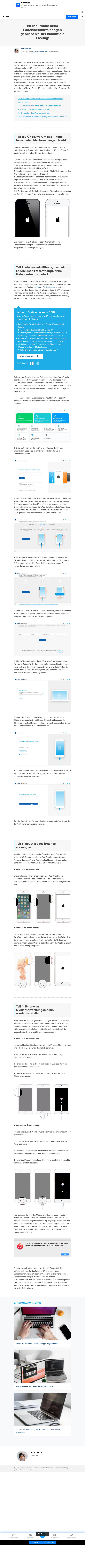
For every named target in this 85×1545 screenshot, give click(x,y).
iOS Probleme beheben (40, 51)
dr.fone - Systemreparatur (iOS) (36, 312)
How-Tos (20, 1468)
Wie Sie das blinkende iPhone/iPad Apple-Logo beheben (37, 1344)
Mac (38, 363)
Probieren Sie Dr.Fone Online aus (42, 1542)
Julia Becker (26, 49)
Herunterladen (27, 356)
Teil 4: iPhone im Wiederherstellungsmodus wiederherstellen (43, 117)
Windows (31, 363)
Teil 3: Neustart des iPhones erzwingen (34, 113)
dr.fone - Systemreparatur (46, 287)
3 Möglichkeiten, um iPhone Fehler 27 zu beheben (34, 1387)
